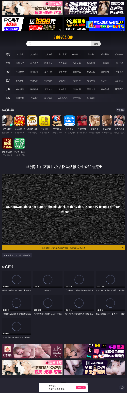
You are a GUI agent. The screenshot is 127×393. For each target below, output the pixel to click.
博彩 (8, 54)
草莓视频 (48, 98)
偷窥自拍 (20, 80)
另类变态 (119, 71)
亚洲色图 (34, 80)
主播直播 (105, 63)
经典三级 (91, 71)
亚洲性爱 (20, 71)
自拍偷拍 (34, 63)
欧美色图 (48, 80)
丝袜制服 (91, 63)
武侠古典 (63, 89)
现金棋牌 (105, 54)
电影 (8, 71)
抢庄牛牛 (119, 54)
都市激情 (20, 89)
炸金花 (91, 54)
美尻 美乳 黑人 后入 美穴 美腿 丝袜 (17, 255)
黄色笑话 (105, 89)
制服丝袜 (77, 71)
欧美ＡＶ (48, 63)
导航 (8, 98)
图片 (8, 80)
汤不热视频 (63, 98)
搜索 (96, 43)
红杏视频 (77, 98)
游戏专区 (63, 54)
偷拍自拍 (34, 71)
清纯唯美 (91, 80)
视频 (8, 63)
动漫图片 (63, 80)
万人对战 (48, 54)
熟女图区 (105, 80)
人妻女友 (48, 89)
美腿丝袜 (77, 80)
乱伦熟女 (105, 71)
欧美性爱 (63, 71)
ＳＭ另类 (119, 63)
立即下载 (80, 387)
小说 (8, 89)
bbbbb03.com (63, 37)
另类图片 (119, 80)
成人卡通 (48, 71)
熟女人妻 (77, 63)
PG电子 (20, 54)
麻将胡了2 (76, 54)
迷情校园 (77, 89)
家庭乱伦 (34, 89)
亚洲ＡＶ (20, 63)
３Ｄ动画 (63, 63)
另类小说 (91, 89)
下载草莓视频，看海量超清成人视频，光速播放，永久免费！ (82, 247)
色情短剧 (91, 98)
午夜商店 (34, 98)
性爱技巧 (119, 89)
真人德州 (34, 54)
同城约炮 (20, 98)
